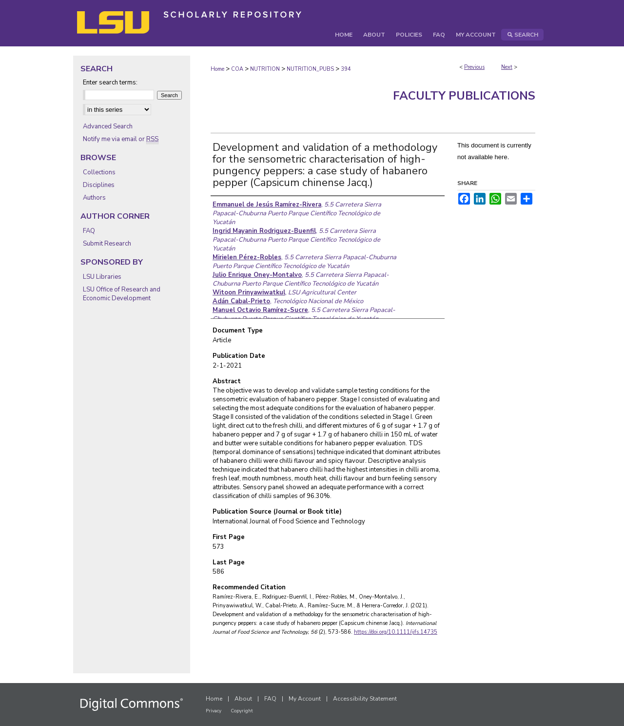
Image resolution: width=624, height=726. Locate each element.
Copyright (242, 710)
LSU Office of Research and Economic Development (121, 294)
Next (506, 67)
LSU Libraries (102, 276)
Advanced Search (108, 126)
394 (346, 69)
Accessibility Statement (365, 699)
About (243, 699)
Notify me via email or (120, 139)
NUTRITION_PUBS (310, 69)
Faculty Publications (464, 96)
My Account (305, 699)
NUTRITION (265, 69)
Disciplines (99, 185)
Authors (94, 197)
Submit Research (107, 243)
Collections (99, 172)
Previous (474, 67)
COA (237, 69)
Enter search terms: (110, 82)
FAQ (89, 231)
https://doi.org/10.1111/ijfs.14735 (395, 632)
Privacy (213, 710)
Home (217, 69)
